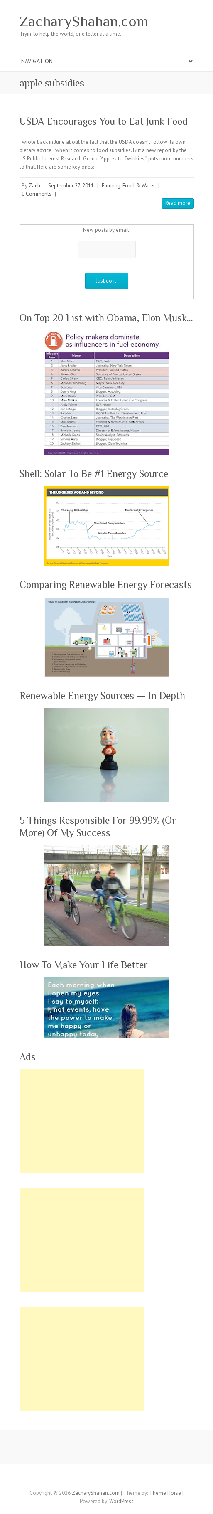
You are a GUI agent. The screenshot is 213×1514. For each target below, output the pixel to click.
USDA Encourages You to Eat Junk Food (104, 121)
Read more (177, 203)
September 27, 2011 (71, 185)
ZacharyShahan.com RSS (144, 1478)
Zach (34, 185)
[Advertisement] (82, 1121)
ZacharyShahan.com (84, 21)
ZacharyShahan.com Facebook (69, 1478)
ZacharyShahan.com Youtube (119, 1478)
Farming (111, 185)
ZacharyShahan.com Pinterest (106, 1478)
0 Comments (36, 193)
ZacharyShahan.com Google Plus (94, 1478)
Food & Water (138, 185)
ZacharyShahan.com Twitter (82, 1478)
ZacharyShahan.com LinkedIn (131, 1478)
